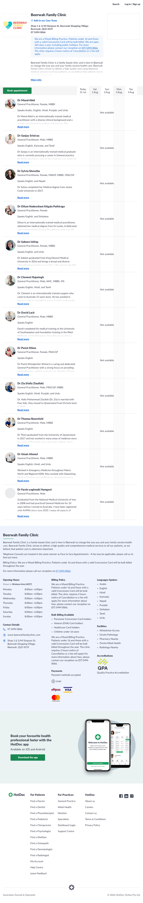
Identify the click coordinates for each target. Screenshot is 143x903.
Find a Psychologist (40, 831)
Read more (23, 127)
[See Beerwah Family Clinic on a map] (123, 26)
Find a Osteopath (39, 843)
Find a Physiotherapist (42, 813)
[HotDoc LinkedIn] (126, 796)
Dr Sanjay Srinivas (28, 135)
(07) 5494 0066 (90, 48)
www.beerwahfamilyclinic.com (24, 635)
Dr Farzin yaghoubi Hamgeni (34, 489)
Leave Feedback (38, 873)
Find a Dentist (37, 807)
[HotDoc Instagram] (131, 796)
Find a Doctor (37, 801)
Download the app (28, 757)
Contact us (91, 813)
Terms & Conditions (95, 819)
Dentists (62, 813)
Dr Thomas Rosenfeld (30, 419)
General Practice (66, 801)
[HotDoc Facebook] (121, 796)
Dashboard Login (67, 825)
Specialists (63, 819)
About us (90, 801)
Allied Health (65, 807)
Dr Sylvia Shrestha (28, 171)
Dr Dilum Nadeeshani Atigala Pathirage (41, 206)
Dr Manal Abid (26, 100)
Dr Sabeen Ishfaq (27, 242)
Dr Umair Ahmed (27, 454)
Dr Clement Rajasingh (30, 277)
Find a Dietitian (38, 837)
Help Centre (36, 867)
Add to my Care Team (44, 20)
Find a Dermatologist (41, 849)
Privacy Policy (92, 825)
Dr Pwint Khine (26, 348)
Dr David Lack (26, 312)
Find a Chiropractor (40, 825)
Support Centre (66, 831)
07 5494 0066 (63, 571)
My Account (36, 861)
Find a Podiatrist (39, 819)
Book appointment (17, 90)
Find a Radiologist (39, 855)
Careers (89, 807)
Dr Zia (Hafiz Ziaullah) (30, 383)
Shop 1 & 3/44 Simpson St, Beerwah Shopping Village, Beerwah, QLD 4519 (22, 643)
